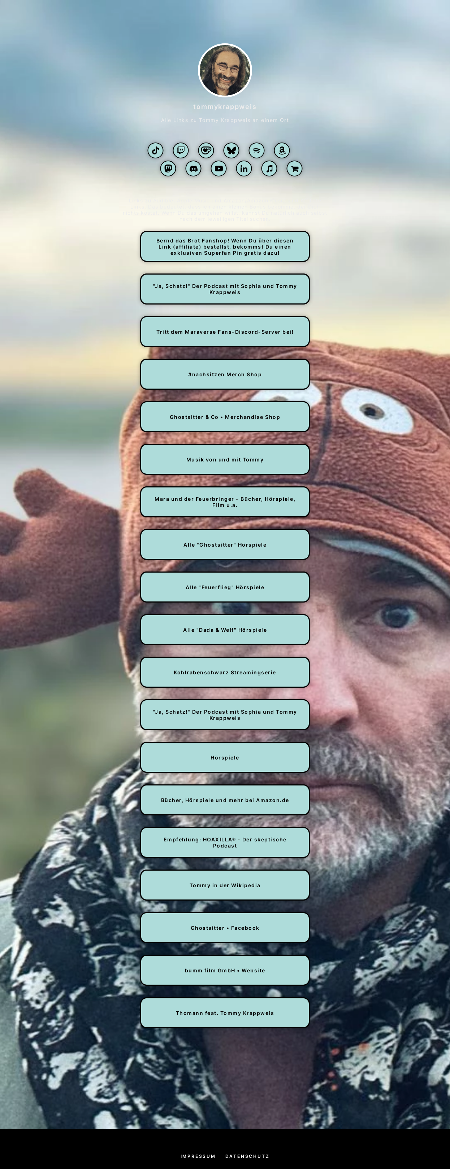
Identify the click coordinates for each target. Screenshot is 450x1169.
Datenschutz (247, 1156)
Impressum (198, 1156)
